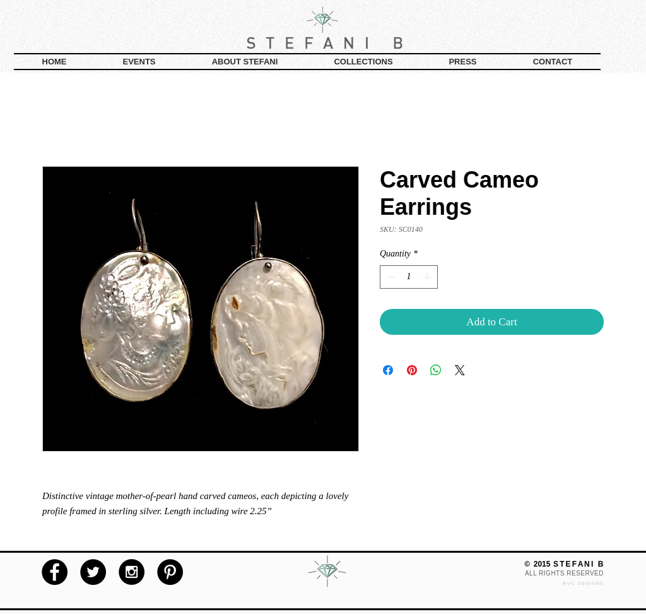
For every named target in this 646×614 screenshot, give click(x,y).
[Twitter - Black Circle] (93, 572)
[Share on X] (459, 370)
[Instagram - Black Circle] (131, 572)
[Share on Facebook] (388, 370)
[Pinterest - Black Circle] (170, 572)
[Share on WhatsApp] (435, 370)
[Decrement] (389, 277)
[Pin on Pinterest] (412, 370)
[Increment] (428, 277)
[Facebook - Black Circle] (55, 572)
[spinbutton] (408, 277)
